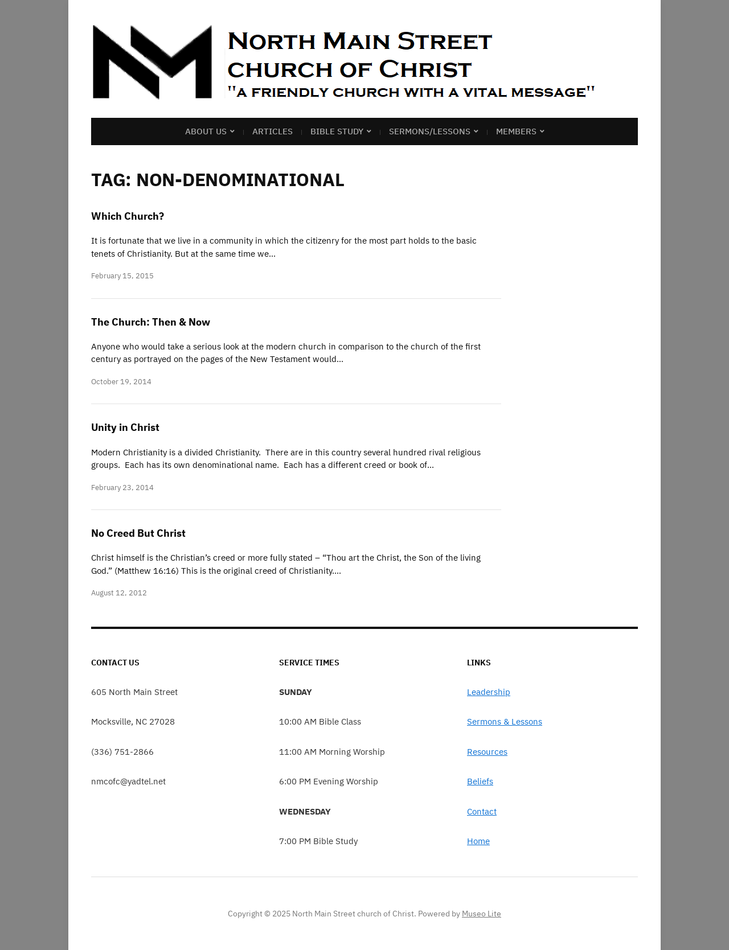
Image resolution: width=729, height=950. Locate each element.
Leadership (488, 691)
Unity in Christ (125, 427)
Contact (482, 811)
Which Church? (127, 216)
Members (516, 131)
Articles (272, 131)
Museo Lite (481, 913)
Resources (487, 751)
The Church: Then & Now (150, 321)
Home (478, 841)
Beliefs (480, 781)
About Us (206, 131)
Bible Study (336, 131)
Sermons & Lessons (504, 721)
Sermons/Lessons (429, 131)
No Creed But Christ (138, 533)
